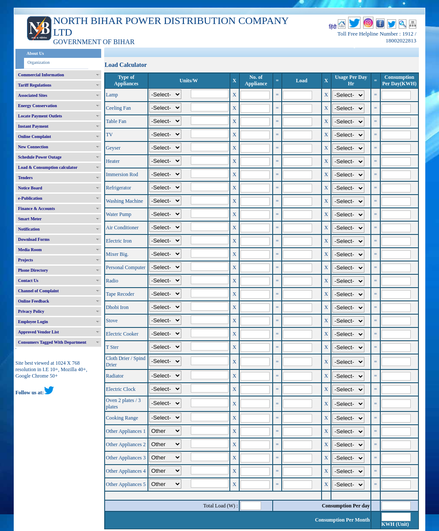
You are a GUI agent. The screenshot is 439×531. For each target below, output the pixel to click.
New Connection (33, 146)
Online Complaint (34, 136)
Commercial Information (41, 74)
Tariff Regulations (34, 85)
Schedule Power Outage (39, 157)
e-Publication (30, 198)
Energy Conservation (37, 105)
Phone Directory (33, 270)
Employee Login (33, 321)
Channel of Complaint (38, 290)
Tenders (25, 177)
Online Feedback (33, 301)
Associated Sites (32, 95)
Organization (38, 62)
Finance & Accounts (36, 208)
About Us (35, 53)
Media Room (30, 249)
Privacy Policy (31, 311)
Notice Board (30, 188)
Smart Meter (30, 218)
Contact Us (28, 280)
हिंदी (333, 27)
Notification (29, 229)
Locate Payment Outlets (40, 116)
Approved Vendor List (38, 332)
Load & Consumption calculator (48, 167)
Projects (25, 260)
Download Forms (34, 239)
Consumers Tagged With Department (52, 342)
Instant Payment (33, 126)
